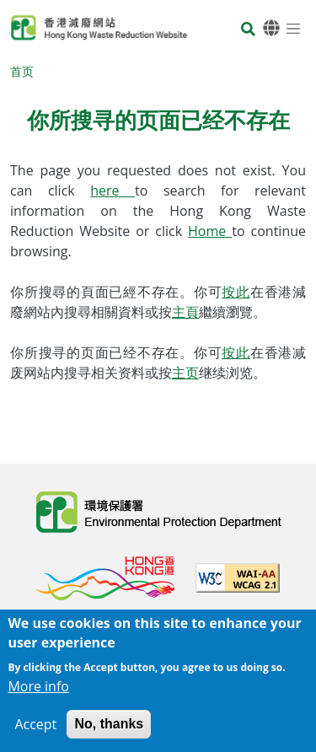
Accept (35, 731)
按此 (236, 291)
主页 (185, 372)
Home (210, 231)
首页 (22, 71)
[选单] (293, 28)
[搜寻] (248, 31)
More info (38, 693)
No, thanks (108, 730)
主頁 (185, 312)
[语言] (271, 28)
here (112, 190)
